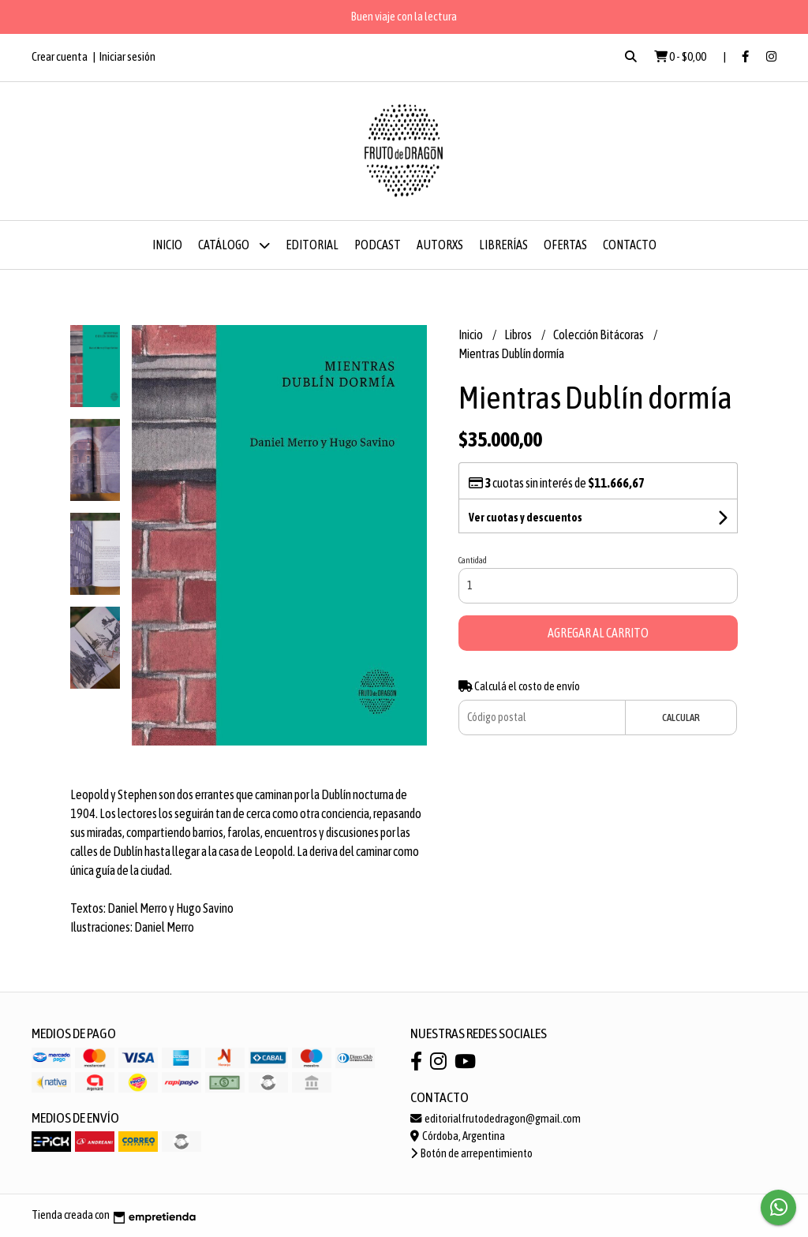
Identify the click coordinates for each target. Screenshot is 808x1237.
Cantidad (472, 560)
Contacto (629, 244)
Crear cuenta (60, 56)
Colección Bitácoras (599, 334)
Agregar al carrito (598, 633)
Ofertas (565, 244)
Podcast (377, 244)
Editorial (312, 244)
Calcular (681, 717)
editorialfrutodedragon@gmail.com (495, 1118)
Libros (518, 334)
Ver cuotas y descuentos (525, 517)
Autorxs (440, 244)
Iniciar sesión (127, 56)
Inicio (167, 244)
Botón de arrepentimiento (471, 1153)
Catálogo (234, 245)
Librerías (503, 244)
